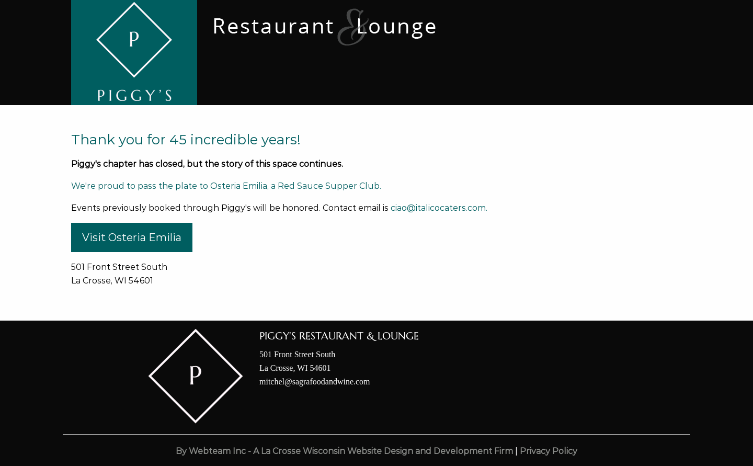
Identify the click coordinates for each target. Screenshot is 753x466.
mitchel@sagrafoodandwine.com (314, 381)
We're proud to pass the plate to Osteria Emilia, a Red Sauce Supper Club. (226, 186)
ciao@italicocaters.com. (439, 208)
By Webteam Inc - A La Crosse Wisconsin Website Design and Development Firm (344, 451)
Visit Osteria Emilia (131, 237)
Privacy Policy (548, 451)
